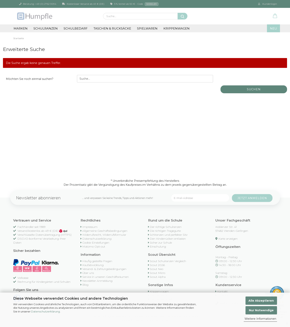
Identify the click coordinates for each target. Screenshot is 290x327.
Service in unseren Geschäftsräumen (105, 277)
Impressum (89, 227)
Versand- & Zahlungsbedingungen (104, 269)
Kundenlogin (267, 3)
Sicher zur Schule (161, 242)
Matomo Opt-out (93, 246)
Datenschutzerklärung (45, 311)
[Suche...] (182, 16)
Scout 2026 (157, 265)
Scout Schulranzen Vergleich (168, 261)
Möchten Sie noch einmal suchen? (29, 79)
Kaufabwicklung (93, 265)
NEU (273, 28)
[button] (275, 16)
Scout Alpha (158, 277)
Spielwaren (147, 28)
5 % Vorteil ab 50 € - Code (134, 4)
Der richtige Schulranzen (166, 227)
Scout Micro (157, 273)
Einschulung (158, 246)
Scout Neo (156, 269)
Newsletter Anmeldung (97, 281)
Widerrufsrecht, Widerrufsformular (104, 234)
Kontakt (222, 291)
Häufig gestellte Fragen (97, 261)
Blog (85, 284)
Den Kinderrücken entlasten (168, 238)
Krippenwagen (176, 28)
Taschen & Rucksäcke (112, 28)
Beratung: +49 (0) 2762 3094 (37, 3)
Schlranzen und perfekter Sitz (168, 234)
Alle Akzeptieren (261, 300)
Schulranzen (45, 28)
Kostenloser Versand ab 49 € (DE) (83, 3)
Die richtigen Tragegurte (165, 231)
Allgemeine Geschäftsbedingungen (104, 231)
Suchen (254, 89)
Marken (21, 28)
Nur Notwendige (261, 310)
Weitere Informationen (260, 319)
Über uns (88, 273)
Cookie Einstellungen (95, 242)
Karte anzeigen (228, 238)
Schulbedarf (76, 28)
